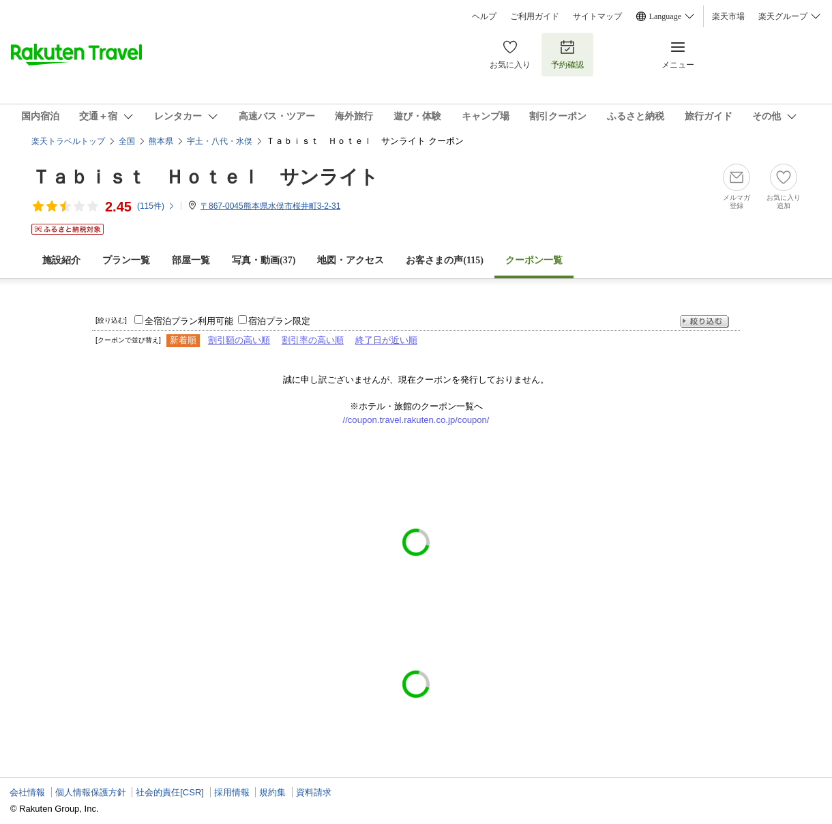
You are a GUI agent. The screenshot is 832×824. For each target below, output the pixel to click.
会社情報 (27, 792)
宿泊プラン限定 (279, 321)
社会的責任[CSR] (170, 792)
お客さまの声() (445, 260)
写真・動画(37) (263, 260)
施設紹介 (61, 260)
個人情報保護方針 (90, 792)
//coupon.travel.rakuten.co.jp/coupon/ (416, 420)
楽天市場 (728, 16)
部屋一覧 (191, 260)
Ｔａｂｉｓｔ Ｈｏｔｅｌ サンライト (204, 177)
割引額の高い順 (239, 340)
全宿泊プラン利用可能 (189, 321)
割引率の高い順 (313, 340)
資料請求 (313, 792)
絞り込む (704, 321)
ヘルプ (484, 16)
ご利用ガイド (534, 16)
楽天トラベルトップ (68, 141)
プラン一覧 (126, 260)
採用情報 (232, 792)
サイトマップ (597, 16)
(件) (156, 206)
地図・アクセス (350, 260)
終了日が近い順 (386, 340)
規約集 (272, 792)
